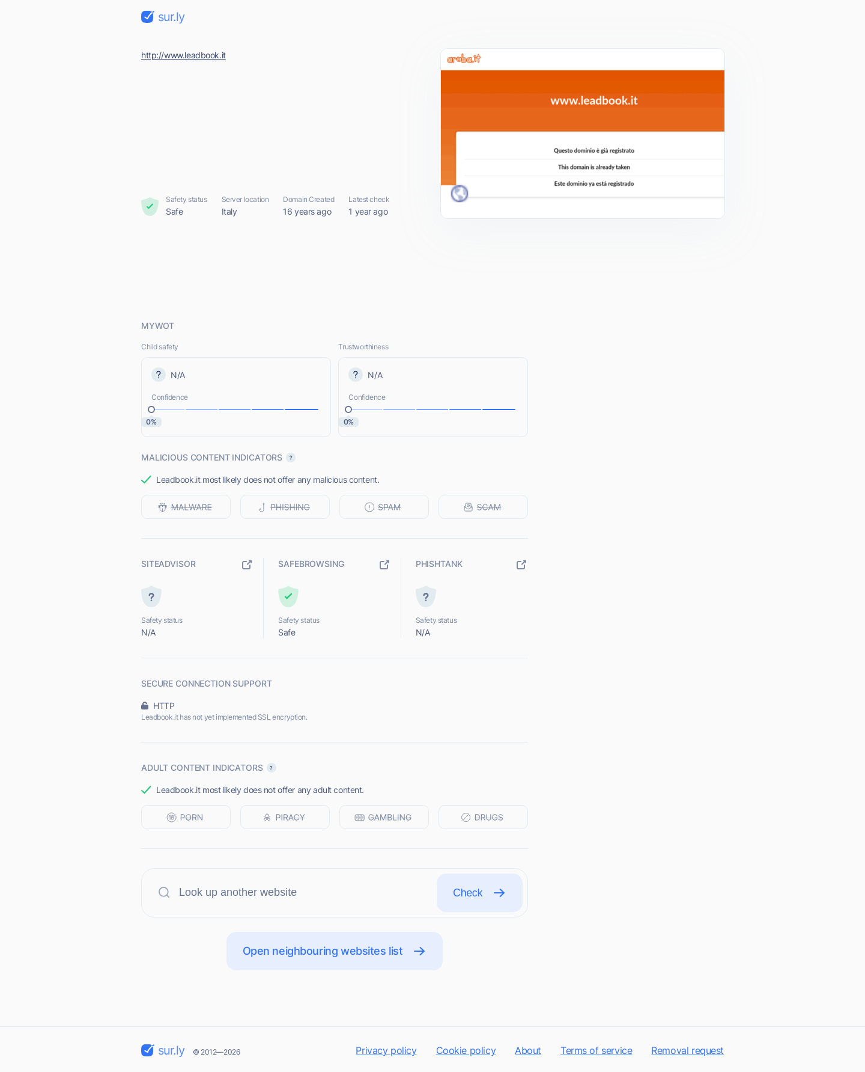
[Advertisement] (432, 269)
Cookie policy (466, 1050)
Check (479, 893)
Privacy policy (386, 1050)
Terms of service (596, 1050)
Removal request (687, 1050)
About (528, 1050)
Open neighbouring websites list (335, 951)
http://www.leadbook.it (183, 55)
